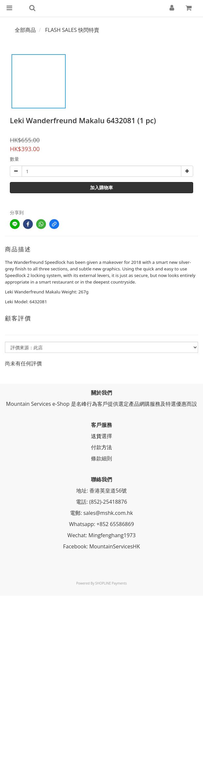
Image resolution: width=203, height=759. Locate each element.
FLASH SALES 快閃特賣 (72, 30)
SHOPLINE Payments (111, 583)
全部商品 (25, 30)
